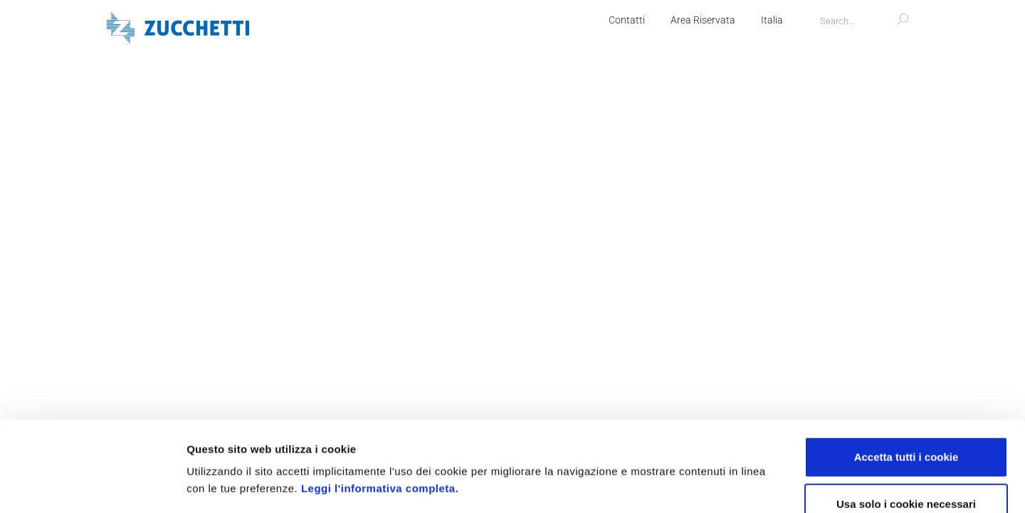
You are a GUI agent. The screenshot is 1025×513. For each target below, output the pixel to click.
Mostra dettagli (756, 485)
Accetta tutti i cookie (906, 372)
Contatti (627, 20)
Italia (772, 20)
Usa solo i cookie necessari (906, 419)
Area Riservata (703, 20)
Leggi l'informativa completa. (379, 404)
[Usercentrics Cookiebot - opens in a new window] (92, 485)
